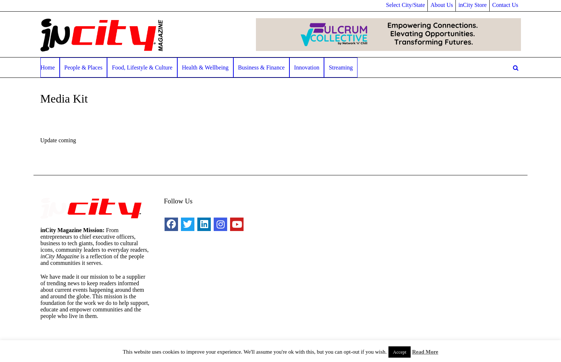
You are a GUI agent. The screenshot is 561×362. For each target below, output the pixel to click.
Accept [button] (399, 352)
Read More (425, 352)
